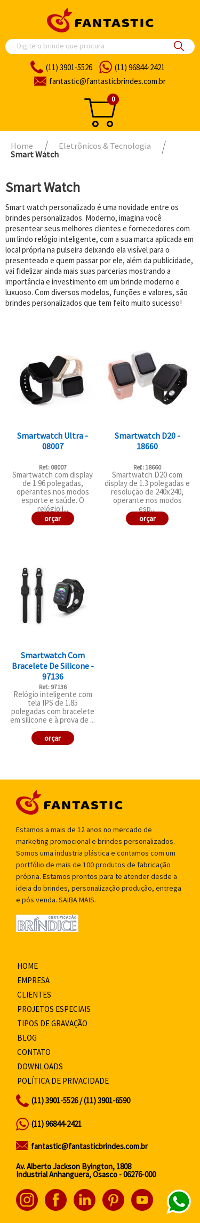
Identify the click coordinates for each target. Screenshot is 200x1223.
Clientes (34, 995)
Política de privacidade (63, 1081)
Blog (27, 1038)
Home (27, 966)
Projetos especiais (54, 1009)
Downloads (40, 1066)
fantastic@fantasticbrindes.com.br (89, 1146)
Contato (34, 1052)
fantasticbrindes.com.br (107, 81)
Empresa (33, 980)
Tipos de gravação (52, 1023)
